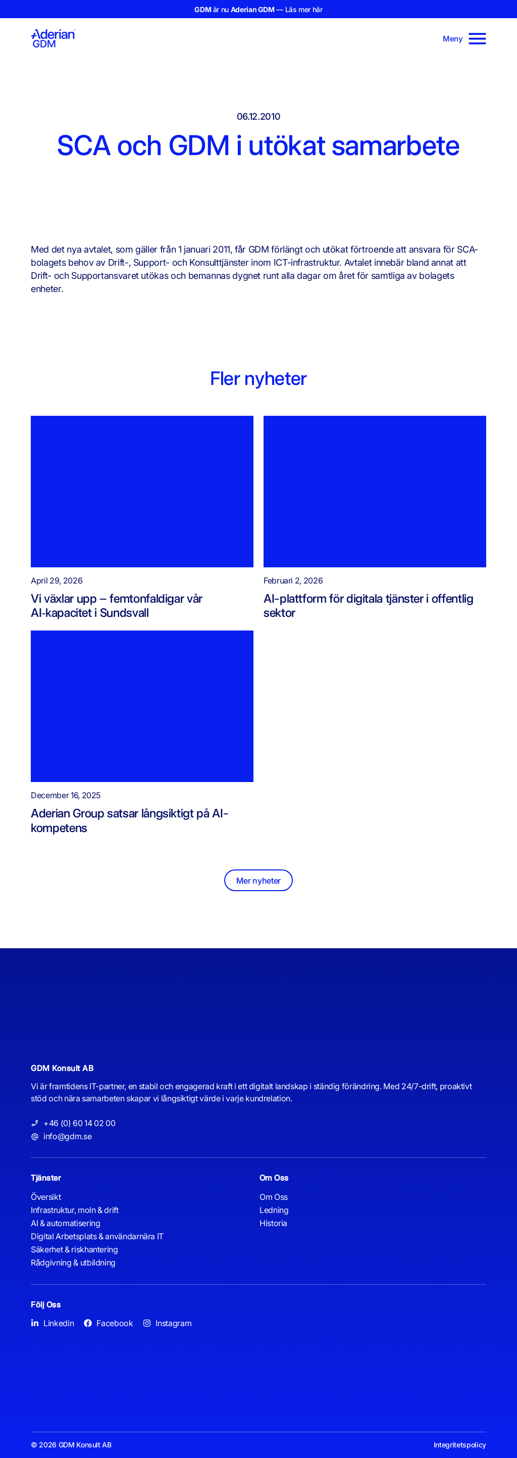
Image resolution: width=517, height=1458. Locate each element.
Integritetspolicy (460, 1445)
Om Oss (274, 1197)
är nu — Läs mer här (258, 9)
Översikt (46, 1197)
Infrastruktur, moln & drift (74, 1210)
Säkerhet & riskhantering (74, 1250)
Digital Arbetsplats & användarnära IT (97, 1237)
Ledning (274, 1210)
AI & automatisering (65, 1224)
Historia (273, 1224)
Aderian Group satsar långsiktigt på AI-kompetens (129, 820)
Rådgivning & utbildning (73, 1263)
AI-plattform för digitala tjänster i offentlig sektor (368, 605)
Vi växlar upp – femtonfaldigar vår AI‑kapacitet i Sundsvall (116, 605)
